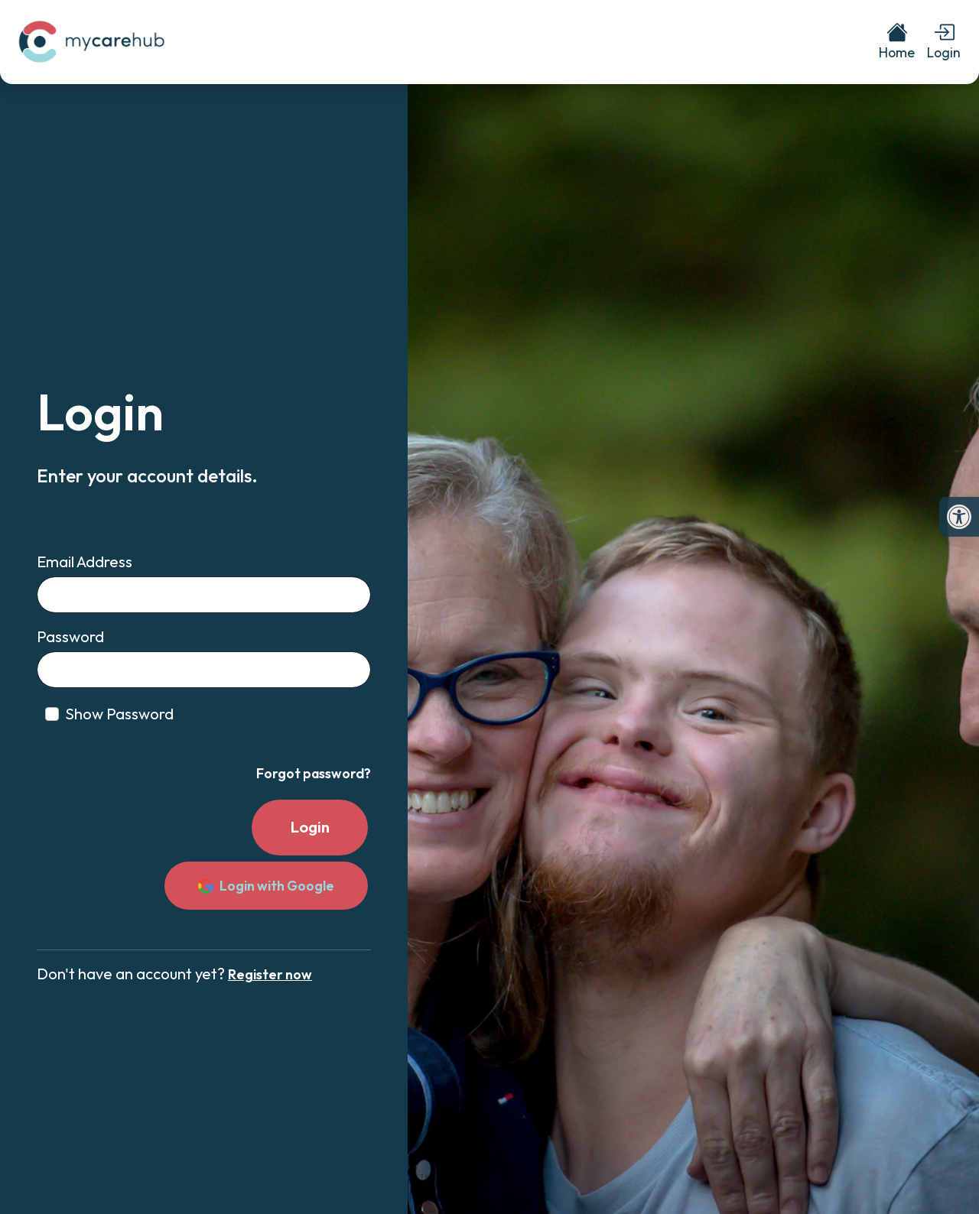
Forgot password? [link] (313, 773)
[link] (959, 517)
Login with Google (266, 885)
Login (310, 826)
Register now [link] (270, 974)
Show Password (119, 713)
